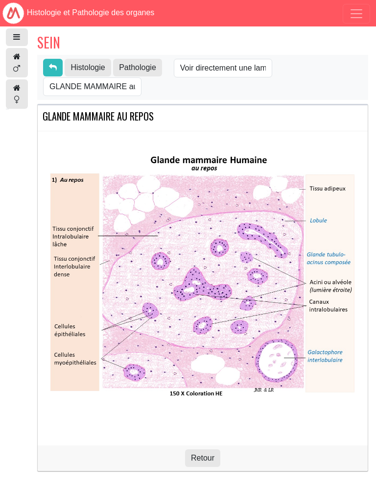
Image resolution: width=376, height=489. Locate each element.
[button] (17, 37)
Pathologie (137, 67)
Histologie (87, 67)
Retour (202, 458)
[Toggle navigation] (356, 14)
